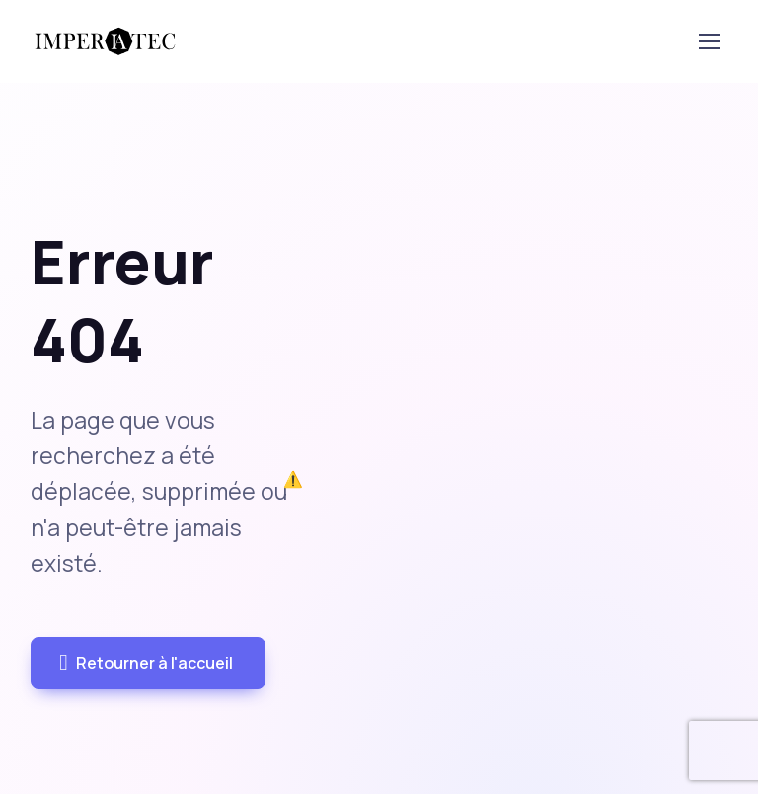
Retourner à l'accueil (145, 663)
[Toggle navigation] (708, 41)
